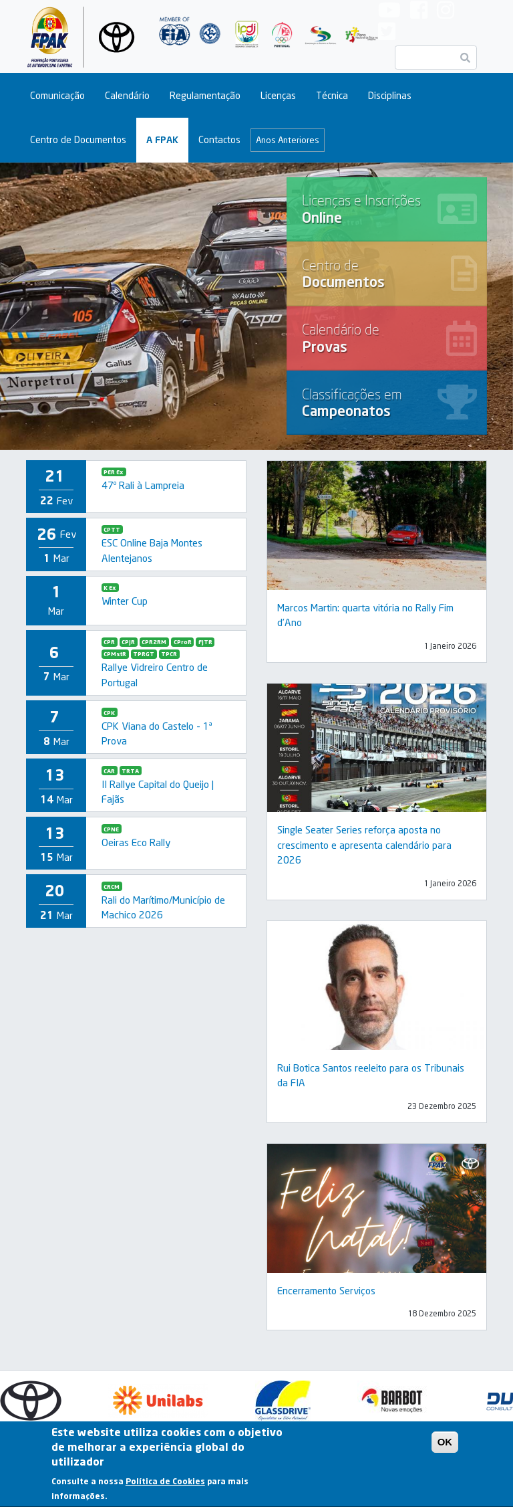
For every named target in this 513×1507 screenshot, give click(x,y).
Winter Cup (125, 601)
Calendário (127, 95)
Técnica (332, 95)
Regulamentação (205, 95)
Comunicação (57, 95)
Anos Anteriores (287, 139)
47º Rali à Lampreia (143, 485)
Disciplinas (389, 95)
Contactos (219, 139)
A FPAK (162, 139)
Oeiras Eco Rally (136, 842)
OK (445, 1445)
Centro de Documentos (78, 139)
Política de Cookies (165, 1486)
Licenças (278, 95)
